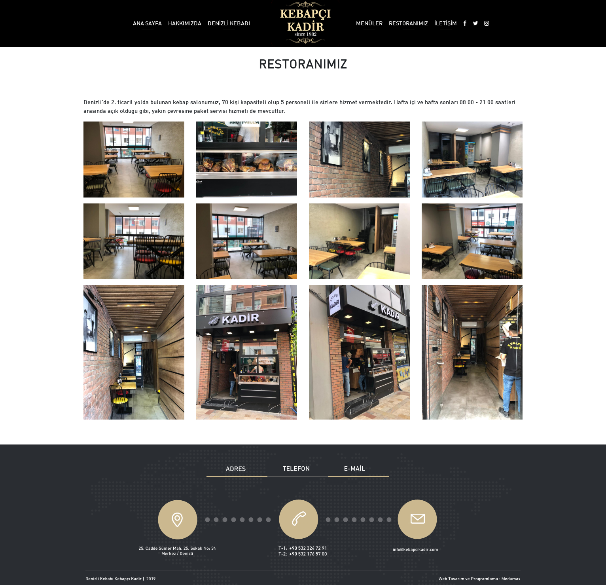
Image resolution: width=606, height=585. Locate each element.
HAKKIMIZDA (184, 25)
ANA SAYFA (147, 25)
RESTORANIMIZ (408, 25)
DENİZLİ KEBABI (229, 25)
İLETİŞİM (445, 25)
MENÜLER (369, 25)
